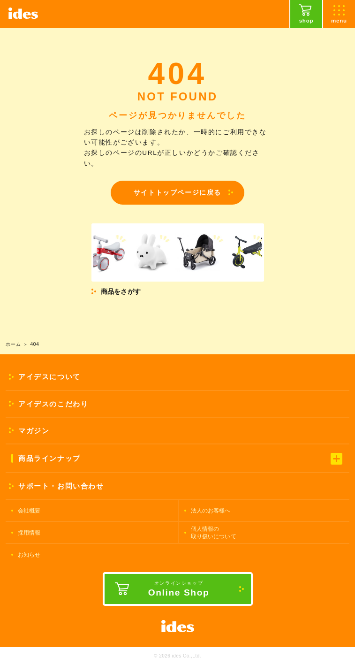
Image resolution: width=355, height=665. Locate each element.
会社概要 (29, 510)
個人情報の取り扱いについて (213, 533)
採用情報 (29, 532)
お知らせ (29, 554)
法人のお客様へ (211, 510)
